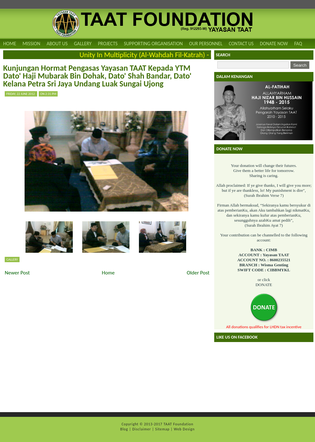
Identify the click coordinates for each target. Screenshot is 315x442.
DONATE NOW (274, 44)
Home (9, 44)
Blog (124, 429)
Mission (31, 44)
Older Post (198, 272)
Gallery (83, 44)
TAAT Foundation (178, 424)
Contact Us (241, 44)
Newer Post (17, 272)
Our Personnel (205, 44)
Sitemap (163, 429)
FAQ (298, 44)
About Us (57, 44)
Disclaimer (142, 429)
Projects (108, 44)
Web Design (184, 429)
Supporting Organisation (153, 44)
